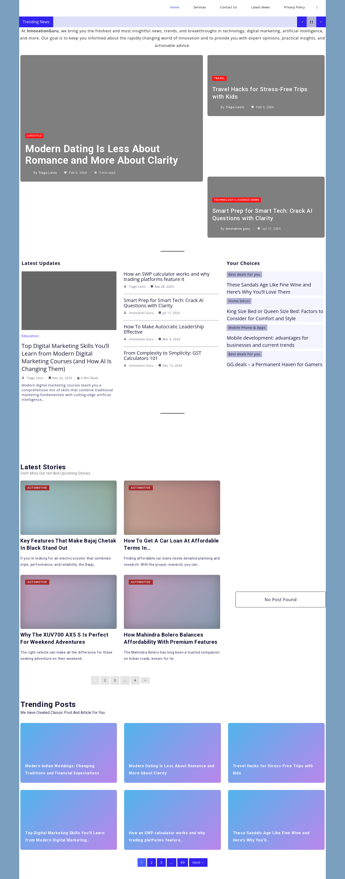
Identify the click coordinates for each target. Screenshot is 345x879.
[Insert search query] (75, 842)
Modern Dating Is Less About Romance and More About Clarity (101, 154)
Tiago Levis (48, 172)
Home (229, 873)
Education (30, 275)
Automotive (37, 427)
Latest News (285, 873)
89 (183, 801)
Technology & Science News (236, 144)
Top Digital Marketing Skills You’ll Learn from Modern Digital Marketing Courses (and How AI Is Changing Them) (66, 296)
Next (198, 801)
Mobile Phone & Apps (246, 266)
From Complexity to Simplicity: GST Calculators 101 (162, 295)
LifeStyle (34, 135)
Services (244, 873)
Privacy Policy (308, 873)
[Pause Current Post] (311, 22)
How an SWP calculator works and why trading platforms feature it (167, 216)
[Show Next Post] (321, 22)
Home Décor (239, 240)
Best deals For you (244, 213)
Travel (219, 78)
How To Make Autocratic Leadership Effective (164, 268)
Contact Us (263, 873)
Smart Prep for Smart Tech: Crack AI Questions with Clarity (163, 242)
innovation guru (238, 172)
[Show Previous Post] (302, 22)
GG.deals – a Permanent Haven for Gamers (274, 303)
